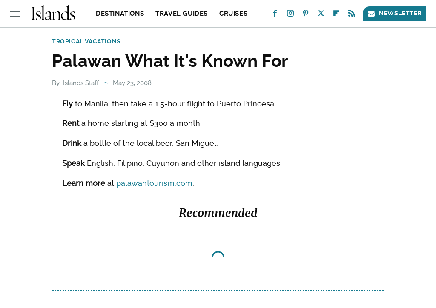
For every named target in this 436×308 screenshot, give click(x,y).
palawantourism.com (154, 183)
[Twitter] (321, 15)
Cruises (233, 13)
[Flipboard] (336, 15)
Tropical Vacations (86, 41)
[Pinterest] (305, 15)
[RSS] (351, 15)
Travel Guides (181, 13)
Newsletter (394, 13)
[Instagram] (290, 15)
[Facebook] (275, 15)
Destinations (120, 13)
